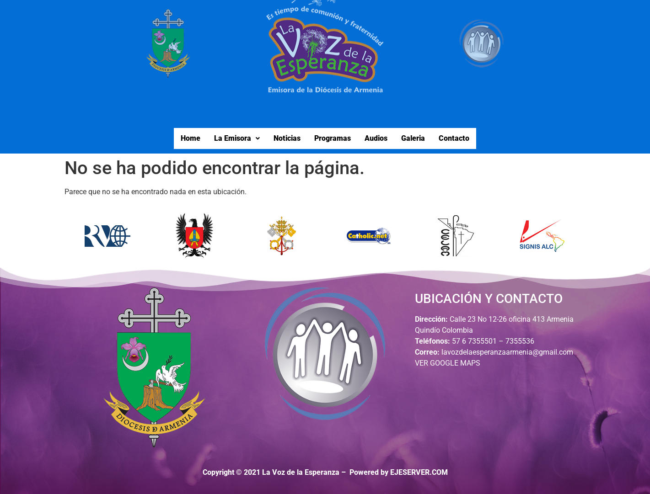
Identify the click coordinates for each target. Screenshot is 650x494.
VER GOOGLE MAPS (447, 363)
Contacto (454, 138)
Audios (376, 138)
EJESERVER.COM (419, 472)
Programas (332, 138)
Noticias (287, 138)
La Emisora (237, 138)
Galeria (413, 138)
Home (190, 138)
